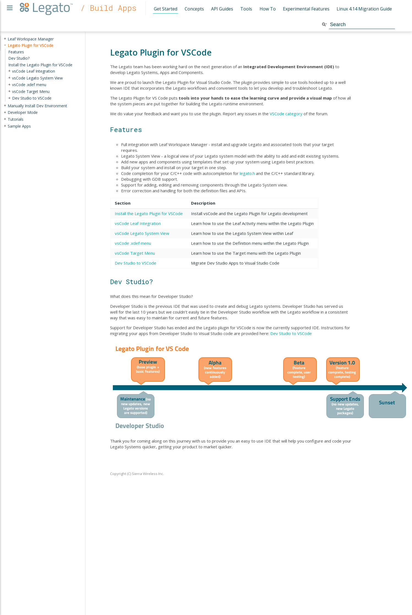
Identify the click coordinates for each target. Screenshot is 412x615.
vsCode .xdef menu (133, 243)
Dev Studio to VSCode (135, 263)
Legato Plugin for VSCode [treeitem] (30, 45)
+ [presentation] (5, 39)
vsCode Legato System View (142, 233)
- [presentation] (5, 45)
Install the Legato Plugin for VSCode (149, 213)
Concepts (194, 9)
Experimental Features (306, 9)
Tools (246, 9)
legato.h (247, 173)
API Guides (222, 9)
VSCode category (286, 113)
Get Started (165, 9)
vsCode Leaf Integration (138, 223)
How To (268, 9)
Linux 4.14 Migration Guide (364, 9)
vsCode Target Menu (135, 253)
